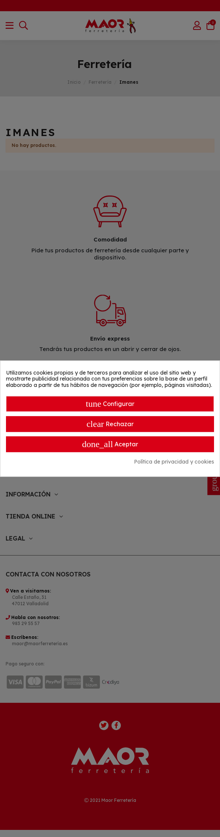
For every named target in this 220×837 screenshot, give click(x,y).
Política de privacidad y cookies (174, 462)
